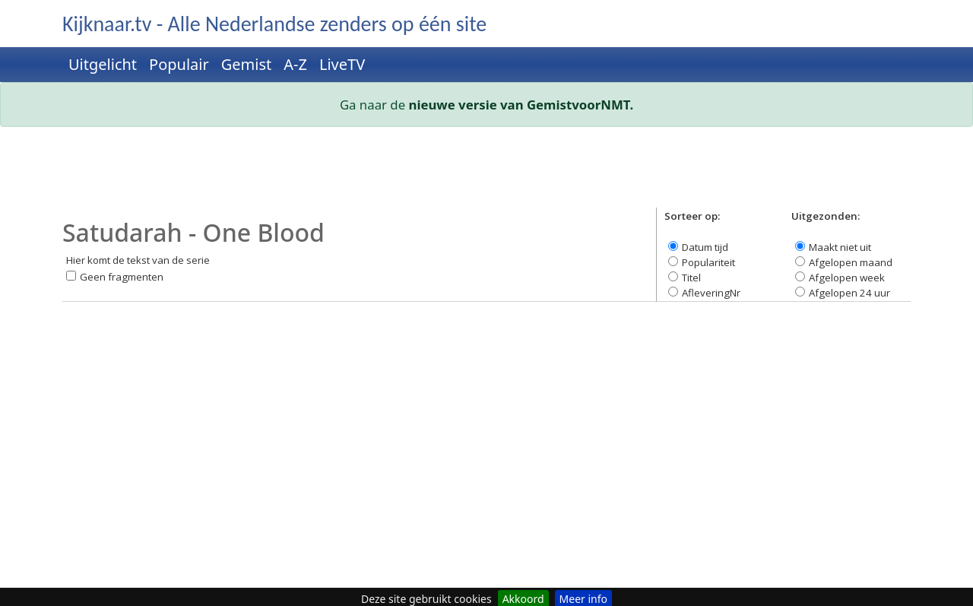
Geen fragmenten (121, 277)
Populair (179, 64)
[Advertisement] (486, 173)
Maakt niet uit (840, 247)
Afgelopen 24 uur (849, 293)
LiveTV (342, 64)
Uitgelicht (102, 64)
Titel (691, 277)
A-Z (295, 64)
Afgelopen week (847, 277)
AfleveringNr (711, 293)
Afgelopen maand (850, 262)
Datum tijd (705, 247)
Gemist (246, 64)
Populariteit (708, 262)
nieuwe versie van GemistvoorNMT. (521, 104)
